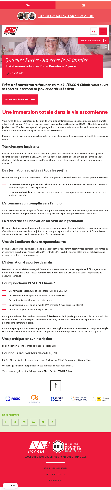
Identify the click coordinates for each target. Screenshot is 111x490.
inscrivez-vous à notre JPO (16, 99)
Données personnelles (55, 468)
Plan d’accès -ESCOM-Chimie (58, 371)
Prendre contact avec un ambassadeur (66, 15)
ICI (54, 345)
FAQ (28, 5)
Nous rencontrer (90, 40)
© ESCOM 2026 (55, 480)
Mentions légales (55, 474)
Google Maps (84, 360)
